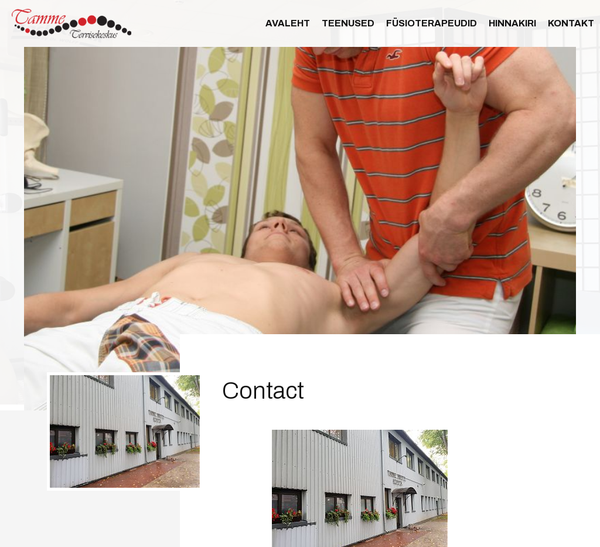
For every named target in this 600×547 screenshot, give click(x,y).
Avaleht (287, 23)
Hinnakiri (512, 23)
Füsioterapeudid (431, 23)
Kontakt (571, 23)
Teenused (348, 23)
